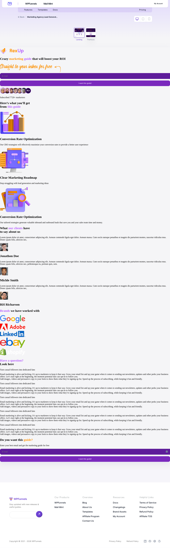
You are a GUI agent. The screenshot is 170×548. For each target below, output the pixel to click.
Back (21, 17)
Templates (43, 10)
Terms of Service (147, 502)
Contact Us (88, 521)
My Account (157, 3)
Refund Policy (146, 512)
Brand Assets (119, 512)
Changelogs (119, 507)
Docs (56, 10)
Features (28, 10)
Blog (84, 502)
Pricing (142, 10)
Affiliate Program (90, 516)
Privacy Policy (146, 507)
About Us (87, 507)
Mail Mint (48, 3)
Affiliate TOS (145, 516)
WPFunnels (31, 3)
